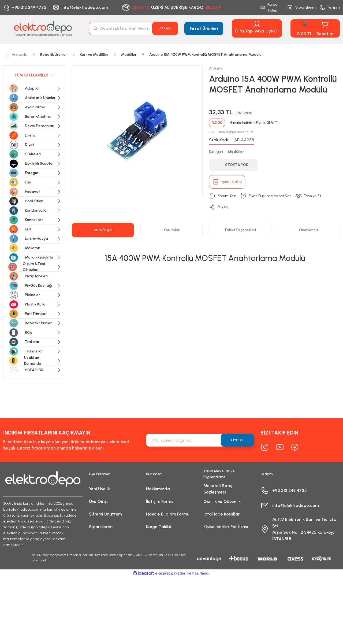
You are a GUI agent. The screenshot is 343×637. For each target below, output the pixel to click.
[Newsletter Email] (200, 440)
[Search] (133, 28)
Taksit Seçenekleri (240, 230)
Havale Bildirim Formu (167, 514)
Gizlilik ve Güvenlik (222, 501)
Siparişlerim (101, 526)
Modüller (236, 151)
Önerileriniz (309, 230)
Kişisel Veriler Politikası (225, 526)
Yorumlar (171, 230)
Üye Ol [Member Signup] (272, 31)
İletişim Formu (160, 501)
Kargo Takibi (158, 526)
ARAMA (165, 28)
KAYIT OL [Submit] (237, 440)
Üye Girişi (98, 501)
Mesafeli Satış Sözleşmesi (217, 489)
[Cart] (315, 28)
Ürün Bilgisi (103, 230)
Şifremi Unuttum (105, 514)
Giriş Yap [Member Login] (244, 31)
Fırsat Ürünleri (204, 28)
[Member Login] (257, 24)
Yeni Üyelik (99, 488)
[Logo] (43, 28)
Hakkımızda (158, 488)
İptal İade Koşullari (222, 514)
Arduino (216, 68)
